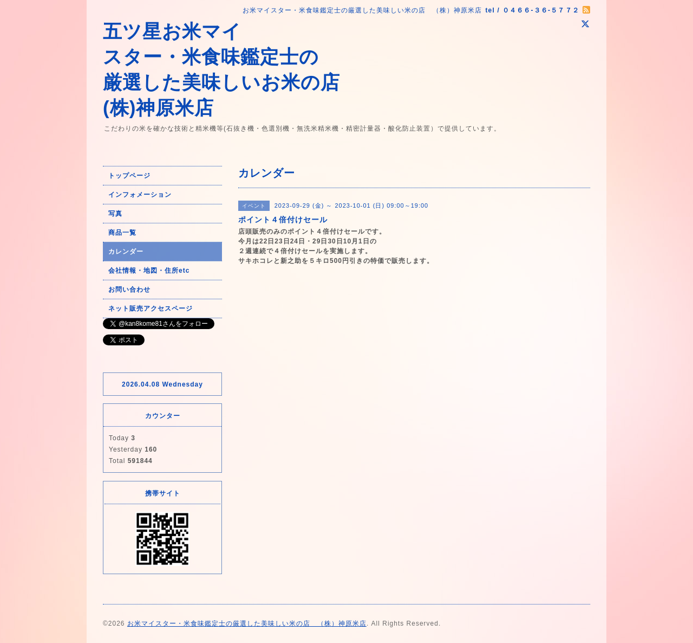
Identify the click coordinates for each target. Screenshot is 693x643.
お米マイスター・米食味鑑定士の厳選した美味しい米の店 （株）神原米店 (247, 623)
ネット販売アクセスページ (150, 308)
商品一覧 (122, 232)
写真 (115, 213)
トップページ (129, 175)
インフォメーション (140, 194)
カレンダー (125, 251)
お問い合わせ (129, 289)
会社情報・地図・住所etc (148, 270)
